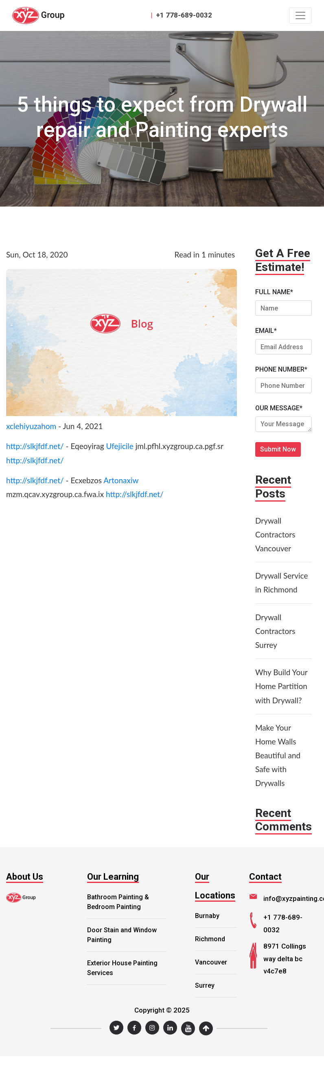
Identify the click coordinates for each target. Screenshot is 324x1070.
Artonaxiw (120, 480)
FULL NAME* (274, 292)
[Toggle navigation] (300, 15)
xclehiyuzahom (31, 426)
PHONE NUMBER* (281, 369)
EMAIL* (266, 331)
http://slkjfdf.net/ (35, 446)
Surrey (205, 985)
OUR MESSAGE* (278, 408)
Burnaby (207, 916)
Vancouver (211, 962)
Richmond (210, 939)
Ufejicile (119, 446)
